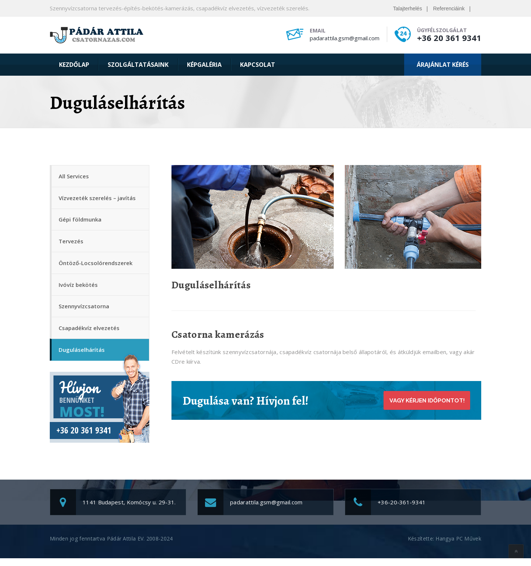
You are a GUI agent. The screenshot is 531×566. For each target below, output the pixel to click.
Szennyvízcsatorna (84, 311)
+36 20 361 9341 (449, 37)
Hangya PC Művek (458, 546)
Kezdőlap (74, 65)
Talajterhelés (407, 8)
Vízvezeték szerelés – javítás (97, 199)
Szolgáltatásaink (138, 65)
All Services (74, 176)
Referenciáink (449, 8)
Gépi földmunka (80, 221)
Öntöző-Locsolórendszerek (96, 266)
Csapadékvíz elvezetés (89, 334)
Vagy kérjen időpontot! (424, 400)
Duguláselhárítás (82, 356)
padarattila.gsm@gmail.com (344, 38)
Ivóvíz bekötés (78, 289)
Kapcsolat (257, 65)
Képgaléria (204, 65)
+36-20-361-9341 (402, 510)
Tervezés (71, 244)
